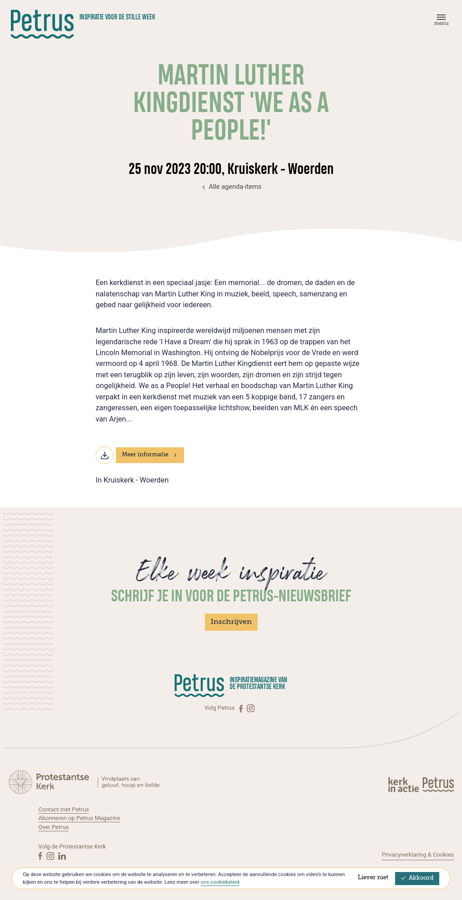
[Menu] (440, 22)
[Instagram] (250, 708)
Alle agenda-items (230, 187)
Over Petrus (53, 827)
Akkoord (417, 878)
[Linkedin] (62, 855)
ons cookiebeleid (220, 882)
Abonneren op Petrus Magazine (79, 818)
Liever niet (373, 878)
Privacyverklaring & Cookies (418, 854)
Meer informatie (150, 455)
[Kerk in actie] (404, 784)
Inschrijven (231, 622)
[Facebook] (242, 708)
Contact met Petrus (63, 809)
